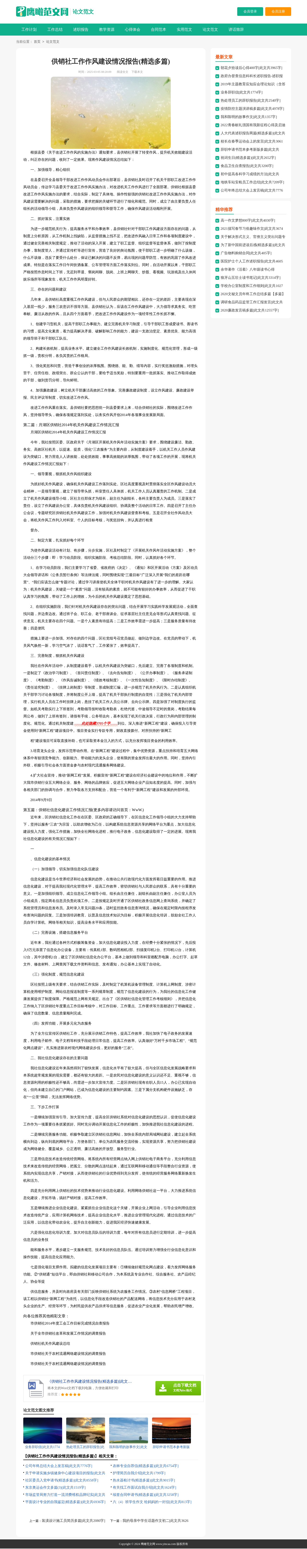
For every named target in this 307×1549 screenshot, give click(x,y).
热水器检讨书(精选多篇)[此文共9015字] (144, 1481)
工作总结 (55, 29)
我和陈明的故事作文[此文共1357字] (249, 117)
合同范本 (158, 29)
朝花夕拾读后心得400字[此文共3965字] (252, 68)
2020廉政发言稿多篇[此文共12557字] (250, 311)
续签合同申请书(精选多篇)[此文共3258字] (146, 1495)
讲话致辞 (236, 29)
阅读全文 (122, 72)
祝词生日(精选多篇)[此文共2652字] (248, 158)
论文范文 (83, 12)
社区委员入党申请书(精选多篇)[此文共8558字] (61, 1481)
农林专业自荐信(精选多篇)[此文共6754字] (146, 1466)
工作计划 (29, 29)
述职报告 (81, 29)
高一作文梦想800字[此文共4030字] (248, 221)
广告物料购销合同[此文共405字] (246, 253)
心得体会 (132, 29)
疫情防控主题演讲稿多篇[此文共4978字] (252, 109)
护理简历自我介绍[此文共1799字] (139, 1473)
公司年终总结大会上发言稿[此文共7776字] (58, 1466)
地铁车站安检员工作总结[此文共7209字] (252, 183)
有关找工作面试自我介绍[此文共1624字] (144, 1488)
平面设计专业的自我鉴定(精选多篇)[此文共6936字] (65, 1502)
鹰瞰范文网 (148, 1544)
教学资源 (106, 29)
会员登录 (250, 11)
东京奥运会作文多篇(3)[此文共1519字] (55, 1488)
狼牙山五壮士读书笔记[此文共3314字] (251, 278)
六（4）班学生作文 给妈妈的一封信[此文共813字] (152, 1502)
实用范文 (184, 29)
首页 (37, 42)
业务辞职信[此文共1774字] (242, 93)
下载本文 (137, 72)
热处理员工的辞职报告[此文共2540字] (251, 101)
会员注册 (278, 11)
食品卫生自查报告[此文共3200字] (247, 166)
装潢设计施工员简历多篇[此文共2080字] (73, 1521)
